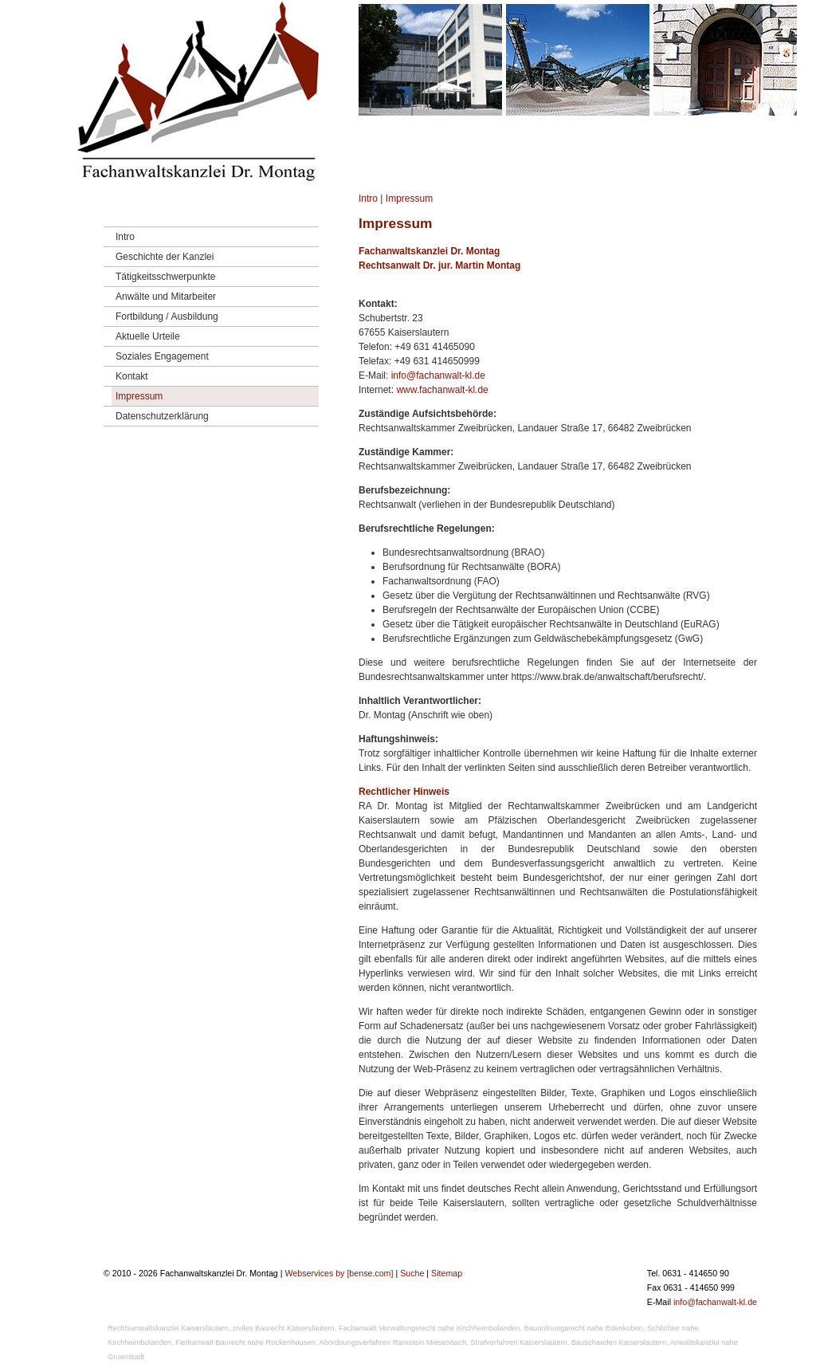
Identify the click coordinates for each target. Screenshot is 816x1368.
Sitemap (446, 1273)
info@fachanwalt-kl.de (438, 375)
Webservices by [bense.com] (338, 1273)
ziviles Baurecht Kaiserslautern (284, 1328)
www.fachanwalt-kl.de (442, 389)
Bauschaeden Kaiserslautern (618, 1342)
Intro (368, 198)
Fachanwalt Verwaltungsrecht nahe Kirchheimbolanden (429, 1328)
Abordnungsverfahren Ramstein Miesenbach (393, 1342)
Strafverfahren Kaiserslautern (518, 1342)
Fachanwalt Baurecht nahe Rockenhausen (245, 1342)
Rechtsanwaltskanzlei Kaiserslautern (168, 1328)
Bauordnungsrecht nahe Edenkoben (583, 1328)
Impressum (409, 198)
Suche (412, 1273)
